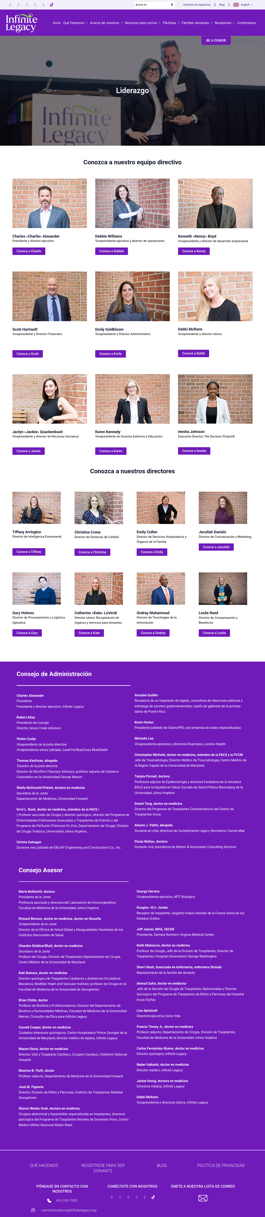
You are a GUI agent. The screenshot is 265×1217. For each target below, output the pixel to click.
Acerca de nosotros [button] (106, 23)
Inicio (57, 23)
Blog (222, 4)
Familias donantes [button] (197, 23)
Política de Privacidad (221, 1165)
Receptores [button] (225, 23)
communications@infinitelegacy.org (68, 1210)
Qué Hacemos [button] (75, 23)
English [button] (247, 4)
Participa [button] (171, 23)
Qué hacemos (44, 1165)
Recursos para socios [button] (142, 23)
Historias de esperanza (196, 4)
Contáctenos (246, 23)
